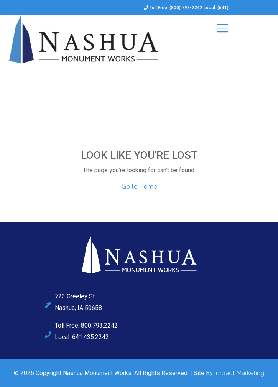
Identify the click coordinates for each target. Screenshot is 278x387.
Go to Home (139, 186)
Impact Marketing (239, 373)
